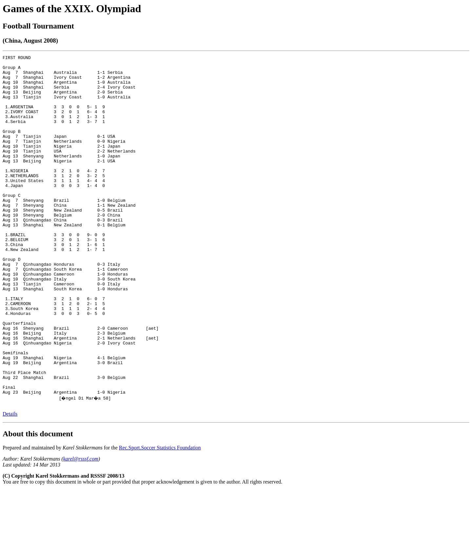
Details (10, 483)
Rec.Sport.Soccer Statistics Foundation (160, 516)
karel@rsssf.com (80, 527)
